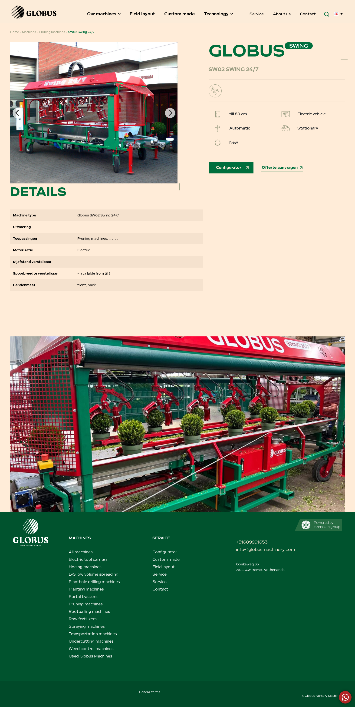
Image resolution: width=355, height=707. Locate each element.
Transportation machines (93, 634)
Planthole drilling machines (94, 582)
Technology (219, 13)
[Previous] (18, 113)
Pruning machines (52, 32)
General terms (149, 692)
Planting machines (86, 589)
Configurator (233, 167)
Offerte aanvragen (282, 167)
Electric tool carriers (88, 559)
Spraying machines (87, 626)
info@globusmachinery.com (261, 549)
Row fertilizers (83, 619)
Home (14, 32)
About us (282, 14)
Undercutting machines (91, 641)
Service (257, 14)
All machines (81, 552)
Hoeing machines (85, 567)
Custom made (180, 13)
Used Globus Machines (90, 656)
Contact (308, 14)
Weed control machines (91, 649)
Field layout (143, 13)
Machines (29, 32)
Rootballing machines (89, 611)
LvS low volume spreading (93, 574)
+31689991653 (252, 542)
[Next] (170, 113)
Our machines (104, 13)
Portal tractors (83, 596)
